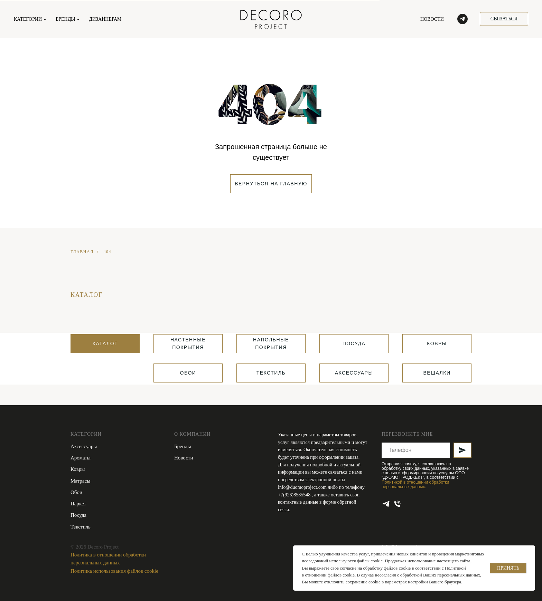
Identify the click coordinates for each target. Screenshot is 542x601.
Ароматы (81, 458)
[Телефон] (397, 504)
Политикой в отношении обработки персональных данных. (415, 484)
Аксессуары (84, 446)
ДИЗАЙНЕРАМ (105, 19)
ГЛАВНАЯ (82, 251)
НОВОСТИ (432, 19)
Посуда (78, 515)
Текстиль (81, 527)
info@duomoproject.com (302, 487)
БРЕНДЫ (65, 19)
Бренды (182, 446)
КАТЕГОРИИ (28, 19)
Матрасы (80, 481)
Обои (76, 492)
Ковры (78, 469)
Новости (183, 458)
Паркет (78, 503)
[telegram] (462, 19)
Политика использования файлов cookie (114, 571)
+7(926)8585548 (295, 494)
